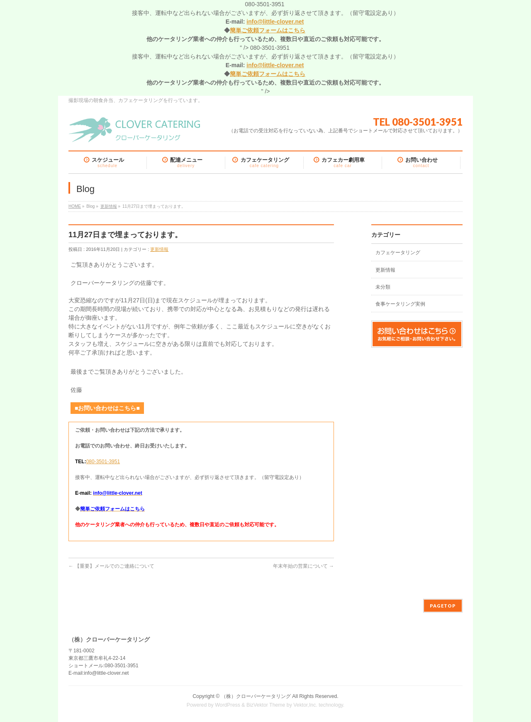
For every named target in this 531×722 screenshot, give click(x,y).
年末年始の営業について (303, 566)
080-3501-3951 (103, 461)
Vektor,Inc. (305, 705)
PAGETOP (443, 605)
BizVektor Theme (265, 705)
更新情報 (108, 206)
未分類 (382, 287)
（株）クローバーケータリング (256, 696)
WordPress (227, 705)
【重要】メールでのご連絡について (111, 566)
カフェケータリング (397, 252)
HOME (74, 206)
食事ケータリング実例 (400, 304)
